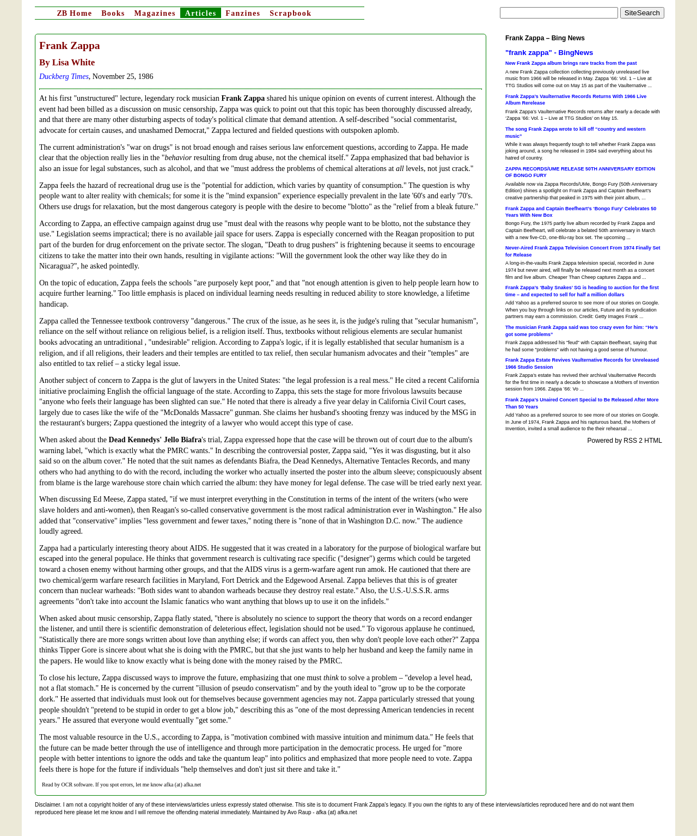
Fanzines (242, 13)
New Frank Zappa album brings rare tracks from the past (571, 63)
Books (113, 13)
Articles (201, 13)
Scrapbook (290, 13)
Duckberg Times (64, 76)
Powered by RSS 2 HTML (625, 440)
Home (74, 13)
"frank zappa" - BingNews (549, 52)
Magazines (154, 13)
